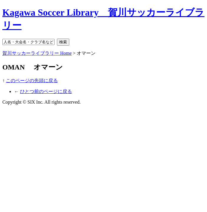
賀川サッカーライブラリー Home (37, 53)
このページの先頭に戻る (32, 80)
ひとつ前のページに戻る (46, 91)
